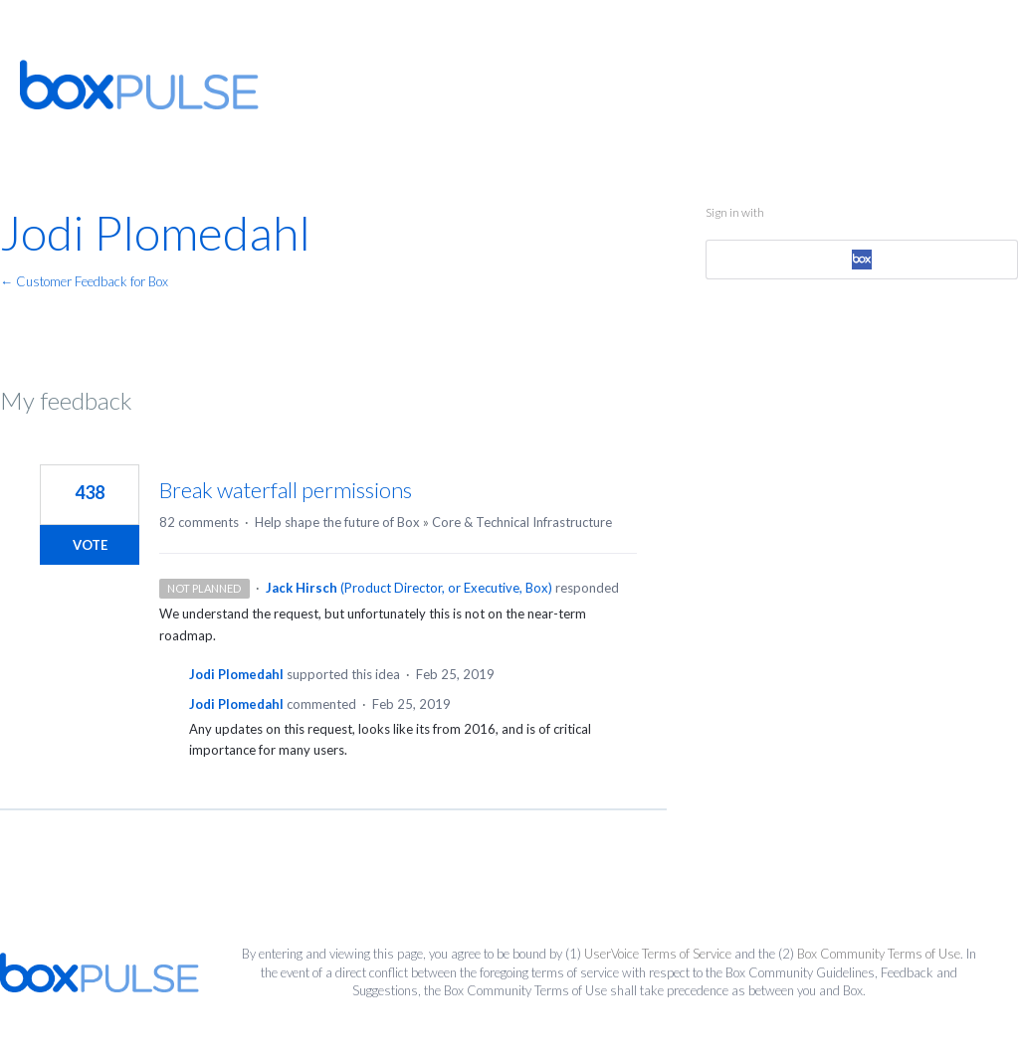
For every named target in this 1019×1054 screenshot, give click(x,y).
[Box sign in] (862, 259)
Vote (90, 545)
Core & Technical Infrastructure (522, 522)
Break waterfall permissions (285, 489)
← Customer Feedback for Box (84, 281)
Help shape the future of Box (337, 522)
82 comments (199, 522)
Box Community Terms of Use (878, 954)
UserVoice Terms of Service (657, 954)
